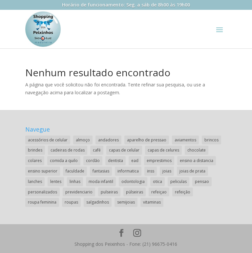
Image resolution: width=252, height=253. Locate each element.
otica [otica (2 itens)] (157, 181)
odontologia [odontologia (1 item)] (133, 181)
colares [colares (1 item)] (35, 160)
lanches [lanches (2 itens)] (35, 181)
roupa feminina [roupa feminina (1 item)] (42, 202)
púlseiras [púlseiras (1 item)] (134, 192)
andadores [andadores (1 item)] (108, 140)
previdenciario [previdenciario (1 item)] (79, 192)
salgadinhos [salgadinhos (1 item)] (97, 202)
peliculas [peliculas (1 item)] (178, 181)
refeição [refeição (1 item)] (182, 192)
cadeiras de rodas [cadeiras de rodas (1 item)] (68, 150)
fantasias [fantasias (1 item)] (101, 171)
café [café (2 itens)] (97, 150)
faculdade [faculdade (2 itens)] (75, 171)
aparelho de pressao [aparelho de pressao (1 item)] (146, 140)
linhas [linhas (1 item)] (75, 181)
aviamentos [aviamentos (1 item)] (185, 140)
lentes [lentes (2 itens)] (55, 181)
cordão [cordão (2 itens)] (93, 160)
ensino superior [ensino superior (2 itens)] (42, 171)
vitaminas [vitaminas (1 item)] (152, 202)
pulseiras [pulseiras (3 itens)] (109, 192)
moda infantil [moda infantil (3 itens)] (101, 181)
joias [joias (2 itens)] (166, 171)
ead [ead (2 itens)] (134, 160)
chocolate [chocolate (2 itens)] (196, 150)
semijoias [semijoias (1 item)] (126, 202)
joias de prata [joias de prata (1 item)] (192, 171)
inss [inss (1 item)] (150, 171)
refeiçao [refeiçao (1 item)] (159, 192)
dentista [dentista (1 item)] (115, 160)
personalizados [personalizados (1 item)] (42, 192)
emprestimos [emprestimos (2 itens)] (159, 160)
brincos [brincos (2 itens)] (211, 140)
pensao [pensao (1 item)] (202, 181)
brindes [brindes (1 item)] (35, 150)
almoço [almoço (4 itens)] (83, 140)
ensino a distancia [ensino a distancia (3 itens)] (196, 160)
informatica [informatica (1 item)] (128, 171)
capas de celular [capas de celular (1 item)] (124, 150)
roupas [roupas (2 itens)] (71, 202)
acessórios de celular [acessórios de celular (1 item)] (48, 140)
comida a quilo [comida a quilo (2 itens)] (64, 160)
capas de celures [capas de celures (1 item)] (163, 150)
